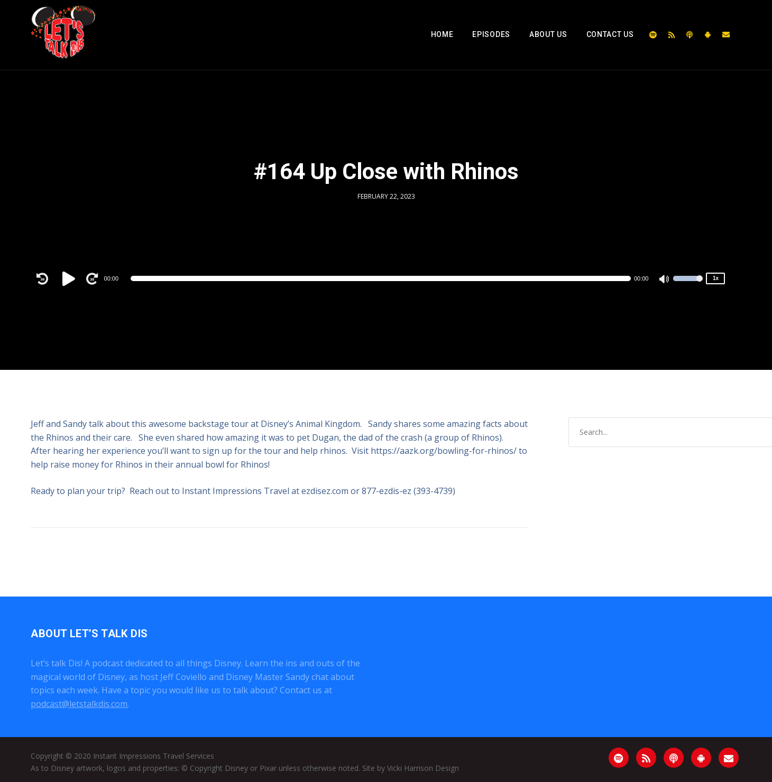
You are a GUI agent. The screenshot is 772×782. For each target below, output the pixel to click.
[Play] (70, 278)
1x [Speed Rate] (716, 278)
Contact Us (610, 34)
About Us (548, 34)
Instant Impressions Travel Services (153, 756)
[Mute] (664, 280)
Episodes (491, 34)
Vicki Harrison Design (423, 768)
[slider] (381, 278)
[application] (380, 278)
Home (442, 34)
